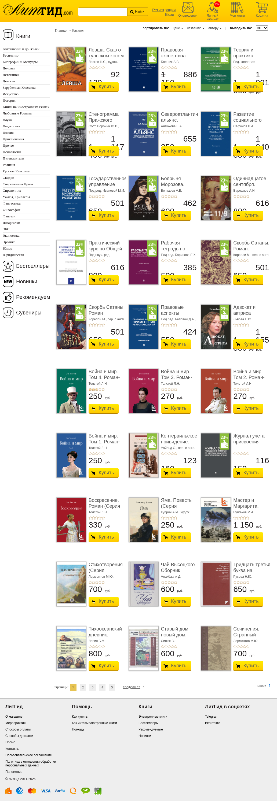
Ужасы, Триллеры (16, 197)
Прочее (8, 145)
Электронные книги (152, 716)
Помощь (78, 729)
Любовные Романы (17, 113)
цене (176, 28)
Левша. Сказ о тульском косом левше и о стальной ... (106, 58)
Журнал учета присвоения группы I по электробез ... (249, 444)
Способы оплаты (18, 729)
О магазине (14, 716)
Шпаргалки (11, 223)
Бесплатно (11, 55)
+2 (93, 67)
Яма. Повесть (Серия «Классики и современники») (179, 509)
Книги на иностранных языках (26, 107)
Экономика (11, 235)
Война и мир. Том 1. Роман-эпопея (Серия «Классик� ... (105, 444)
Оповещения (188, 15)
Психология (12, 152)
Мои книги (237, 15)
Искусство (11, 94)
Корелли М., (242, 255)
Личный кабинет (212, 17)
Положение (13, 772)
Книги (23, 36)
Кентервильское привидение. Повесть (179, 441)
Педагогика (11, 126)
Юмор (7, 248)
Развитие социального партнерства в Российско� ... (250, 123)
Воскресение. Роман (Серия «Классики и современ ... (104, 509)
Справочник (12, 190)
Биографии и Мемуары (20, 62)
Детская (9, 81)
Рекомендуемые (150, 729)
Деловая (9, 68)
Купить (106, 86)
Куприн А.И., (171, 512)
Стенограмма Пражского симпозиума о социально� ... (106, 123)
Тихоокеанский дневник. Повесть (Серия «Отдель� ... (106, 637)
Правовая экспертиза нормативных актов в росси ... (179, 58)
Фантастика (12, 203)
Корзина (262, 15)
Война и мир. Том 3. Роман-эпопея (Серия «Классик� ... (177, 380)
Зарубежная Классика (19, 88)
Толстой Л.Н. (98, 383)
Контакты (12, 749)
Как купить (80, 716)
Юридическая (13, 255)
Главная (61, 30)
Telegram (211, 716)
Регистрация (164, 10)
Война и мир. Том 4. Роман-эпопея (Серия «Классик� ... (105, 380)
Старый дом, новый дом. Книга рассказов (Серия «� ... (179, 637)
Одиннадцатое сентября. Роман (249, 184)
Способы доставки (19, 736)
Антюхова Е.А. (172, 126)
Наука (7, 120)
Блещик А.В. (170, 62)
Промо (10, 742)
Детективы (11, 75)
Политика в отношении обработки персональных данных (30, 763)
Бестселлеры (33, 266)
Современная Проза (18, 184)
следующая (131, 687)
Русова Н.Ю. (242, 576)
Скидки (8, 178)
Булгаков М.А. (243, 512)
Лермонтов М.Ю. (101, 576)
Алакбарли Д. (171, 576)
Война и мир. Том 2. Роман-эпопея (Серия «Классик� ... (249, 380)
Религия (9, 165)
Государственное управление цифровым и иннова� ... (108, 187)
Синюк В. (168, 641)
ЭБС (6, 229)
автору (213, 28)
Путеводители (13, 158)
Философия (11, 210)
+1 (90, 67)
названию (194, 28)
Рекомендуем (33, 297)
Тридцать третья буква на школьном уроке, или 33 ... (251, 573)
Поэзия (8, 133)
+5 (103, 67)
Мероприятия (15, 723)
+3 (96, 67)
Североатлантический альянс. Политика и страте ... (186, 123)
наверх (261, 686)
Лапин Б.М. (97, 641)
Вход (169, 14)
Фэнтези (9, 216)
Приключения (13, 139)
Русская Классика (16, 171)
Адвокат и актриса (244, 310)
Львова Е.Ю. (242, 319)
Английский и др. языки (21, 49)
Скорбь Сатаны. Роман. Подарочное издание (251, 251)
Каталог (78, 30)
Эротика (9, 242)
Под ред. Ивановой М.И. (107, 190)
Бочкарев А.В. (171, 190)
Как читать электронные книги (94, 723)
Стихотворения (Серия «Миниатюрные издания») (106, 573)
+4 (99, 67)
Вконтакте (212, 723)
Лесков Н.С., (98, 62)
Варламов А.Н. (244, 190)
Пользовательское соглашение (28, 755)
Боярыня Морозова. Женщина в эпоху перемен (177, 187)
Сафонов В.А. (243, 126)
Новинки (26, 281)
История (9, 100)
